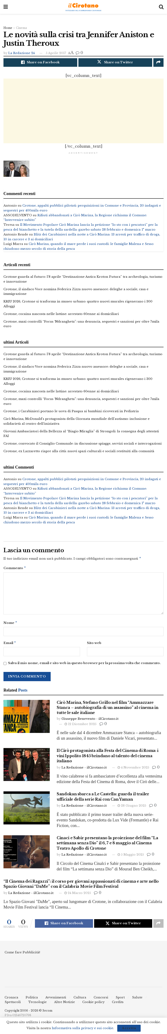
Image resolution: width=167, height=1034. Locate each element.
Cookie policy (93, 1005)
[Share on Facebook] (40, 62)
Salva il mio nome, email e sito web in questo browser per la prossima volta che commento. (84, 666)
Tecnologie (37, 1005)
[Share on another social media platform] (158, 62)
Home (7, 28)
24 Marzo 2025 (77, 896)
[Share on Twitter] (115, 62)
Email (9, 646)
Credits (118, 1005)
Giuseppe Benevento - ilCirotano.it (90, 722)
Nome (10, 625)
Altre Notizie (64, 1005)
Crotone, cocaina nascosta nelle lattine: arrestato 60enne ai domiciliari (61, 315)
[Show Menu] (5, 7)
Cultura (80, 1001)
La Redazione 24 (21, 53)
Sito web (94, 646)
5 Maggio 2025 (131, 858)
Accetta (129, 1028)
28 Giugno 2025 (132, 809)
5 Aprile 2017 (56, 53)
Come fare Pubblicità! (22, 956)
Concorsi (101, 1001)
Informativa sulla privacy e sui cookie (82, 1028)
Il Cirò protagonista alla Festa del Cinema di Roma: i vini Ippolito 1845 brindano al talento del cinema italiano (107, 758)
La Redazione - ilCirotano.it (84, 771)
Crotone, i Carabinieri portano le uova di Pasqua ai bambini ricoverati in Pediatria (71, 413)
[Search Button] (161, 7)
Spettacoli (13, 1005)
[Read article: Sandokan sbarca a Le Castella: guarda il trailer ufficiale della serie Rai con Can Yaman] (26, 811)
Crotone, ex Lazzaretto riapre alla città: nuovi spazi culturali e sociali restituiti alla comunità (78, 452)
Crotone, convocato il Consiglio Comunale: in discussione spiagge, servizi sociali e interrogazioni (82, 445)
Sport (120, 1001)
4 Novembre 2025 (133, 771)
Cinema (21, 28)
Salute (137, 1001)
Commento (14, 570)
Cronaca (11, 1001)
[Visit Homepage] (83, 7)
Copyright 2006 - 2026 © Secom (28, 1014)
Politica (32, 1001)
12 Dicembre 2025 (80, 727)
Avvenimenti (55, 1001)
